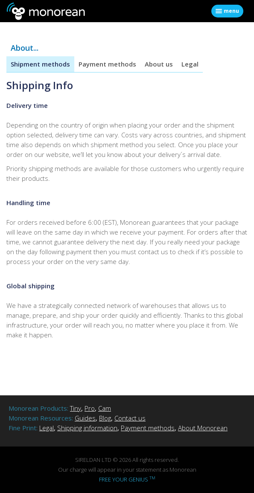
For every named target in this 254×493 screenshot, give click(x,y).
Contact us (130, 418)
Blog (105, 418)
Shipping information (87, 427)
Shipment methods (40, 64)
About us (159, 64)
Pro (90, 408)
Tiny (75, 408)
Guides (85, 418)
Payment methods (107, 64)
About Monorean (203, 427)
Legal (190, 64)
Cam (104, 408)
